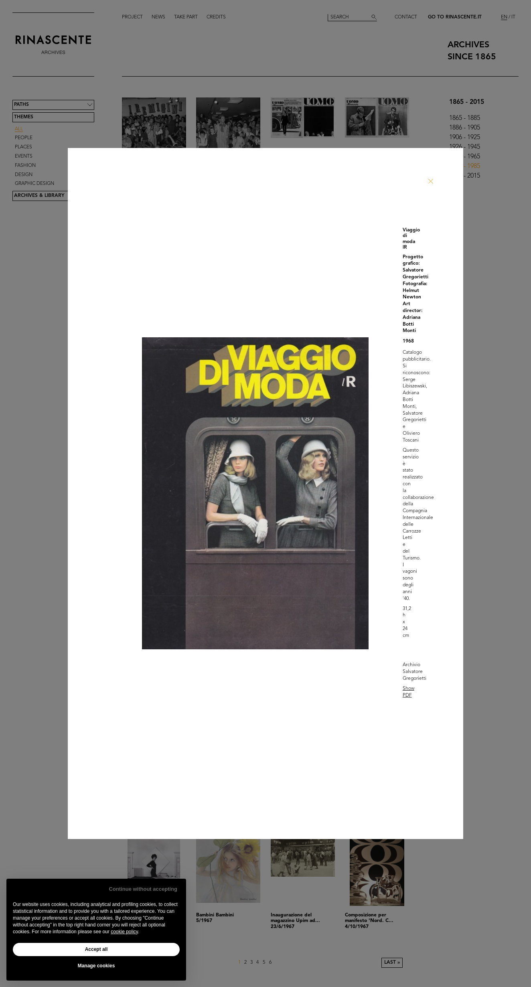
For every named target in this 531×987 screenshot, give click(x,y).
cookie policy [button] (124, 931)
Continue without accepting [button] (143, 889)
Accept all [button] (96, 949)
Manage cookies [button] (96, 966)
